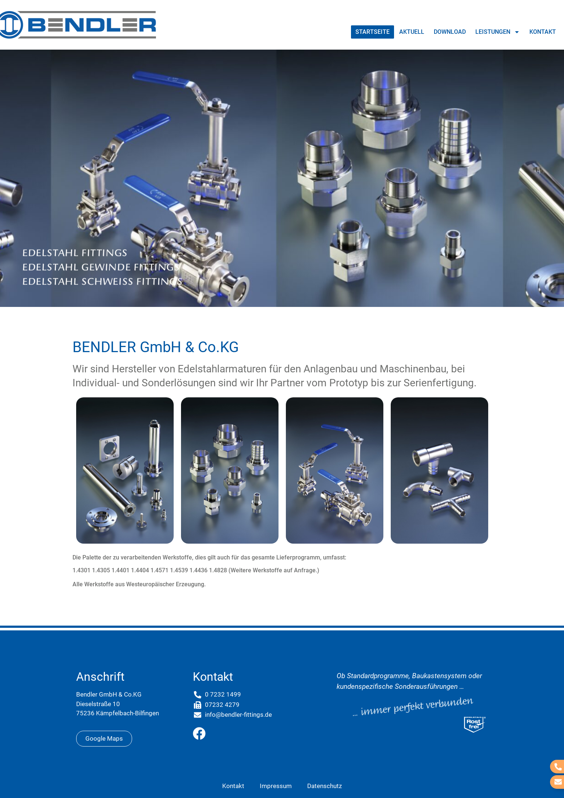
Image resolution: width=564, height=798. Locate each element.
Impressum (276, 786)
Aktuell (411, 31)
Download (450, 31)
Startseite (372, 31)
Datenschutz (324, 786)
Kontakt (542, 31)
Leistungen (497, 32)
